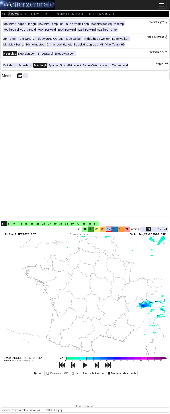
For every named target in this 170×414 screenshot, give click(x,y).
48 (89, 223)
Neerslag (158, 51)
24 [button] (165, 229)
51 (95, 223)
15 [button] (114, 229)
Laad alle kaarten (94, 373)
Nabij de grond (157, 36)
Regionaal (162, 63)
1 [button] (143, 229)
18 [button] (120, 229)
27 (49, 223)
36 (66, 223)
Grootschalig (157, 22)
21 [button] (126, 229)
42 (78, 223)
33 (60, 223)
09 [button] (102, 229)
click (75, 373)
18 (32, 223)
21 (37, 223)
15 (26, 223)
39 (72, 223)
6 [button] (154, 229)
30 (55, 223)
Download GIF (57, 373)
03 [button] (90, 229)
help (38, 373)
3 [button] (149, 229)
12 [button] (108, 229)
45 (83, 223)
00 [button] (84, 229)
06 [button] (96, 229)
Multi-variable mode (122, 373)
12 (20, 223)
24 (43, 223)
